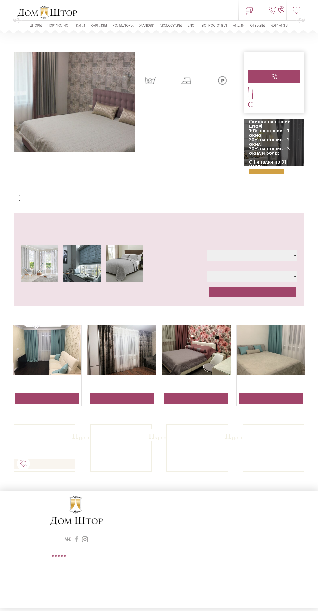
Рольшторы (123, 26)
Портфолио (57, 26)
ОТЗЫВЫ (257, 26)
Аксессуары (171, 26)
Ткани (79, 26)
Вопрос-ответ (214, 26)
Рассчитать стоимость (252, 292)
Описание (42, 181)
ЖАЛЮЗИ (146, 26)
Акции (239, 26)
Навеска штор (213, 181)
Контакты (279, 26)
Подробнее (266, 171)
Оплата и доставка (270, 181)
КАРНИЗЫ (99, 26)
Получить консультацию (47, 399)
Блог (191, 26)
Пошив (156, 181)
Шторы (36, 26)
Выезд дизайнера (99, 181)
